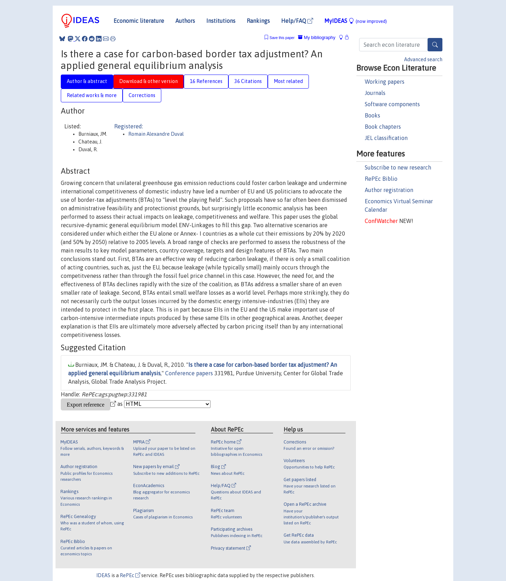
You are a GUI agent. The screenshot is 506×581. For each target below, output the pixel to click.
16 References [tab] (206, 81)
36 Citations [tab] (248, 81)
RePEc (130, 575)
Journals (375, 93)
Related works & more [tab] (92, 95)
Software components (392, 104)
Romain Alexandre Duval (156, 134)
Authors (185, 21)
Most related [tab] (288, 81)
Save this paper (282, 38)
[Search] (435, 44)
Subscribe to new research (398, 167)
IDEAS (103, 575)
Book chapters (383, 126)
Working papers (384, 81)
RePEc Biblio (381, 178)
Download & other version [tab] (148, 81)
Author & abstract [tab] (87, 81)
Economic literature (138, 21)
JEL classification (386, 138)
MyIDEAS (355, 21)
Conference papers (189, 373)
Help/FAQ (297, 21)
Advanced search (423, 59)
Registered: (128, 126)
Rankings (258, 21)
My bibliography (316, 37)
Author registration (389, 190)
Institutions (220, 21)
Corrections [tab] (142, 95)
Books (372, 115)
